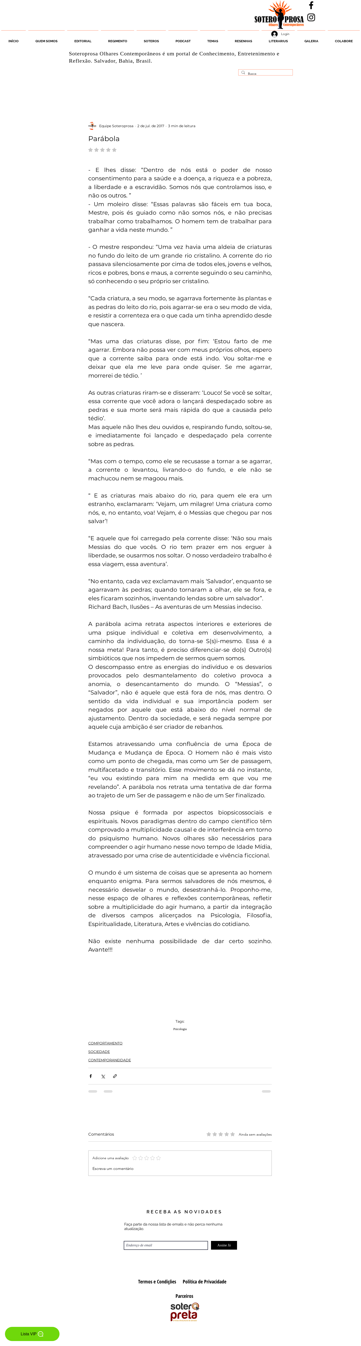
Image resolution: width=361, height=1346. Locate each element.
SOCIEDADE (99, 1051)
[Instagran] (311, 17)
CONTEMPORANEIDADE (109, 1060)
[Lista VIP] (32, 1334)
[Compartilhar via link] (115, 1076)
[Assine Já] (224, 1245)
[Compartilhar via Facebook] (90, 1076)
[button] (151, 39)
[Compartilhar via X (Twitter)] (102, 1076)
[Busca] (265, 74)
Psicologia (180, 1029)
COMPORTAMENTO (105, 1043)
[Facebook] (311, 5)
